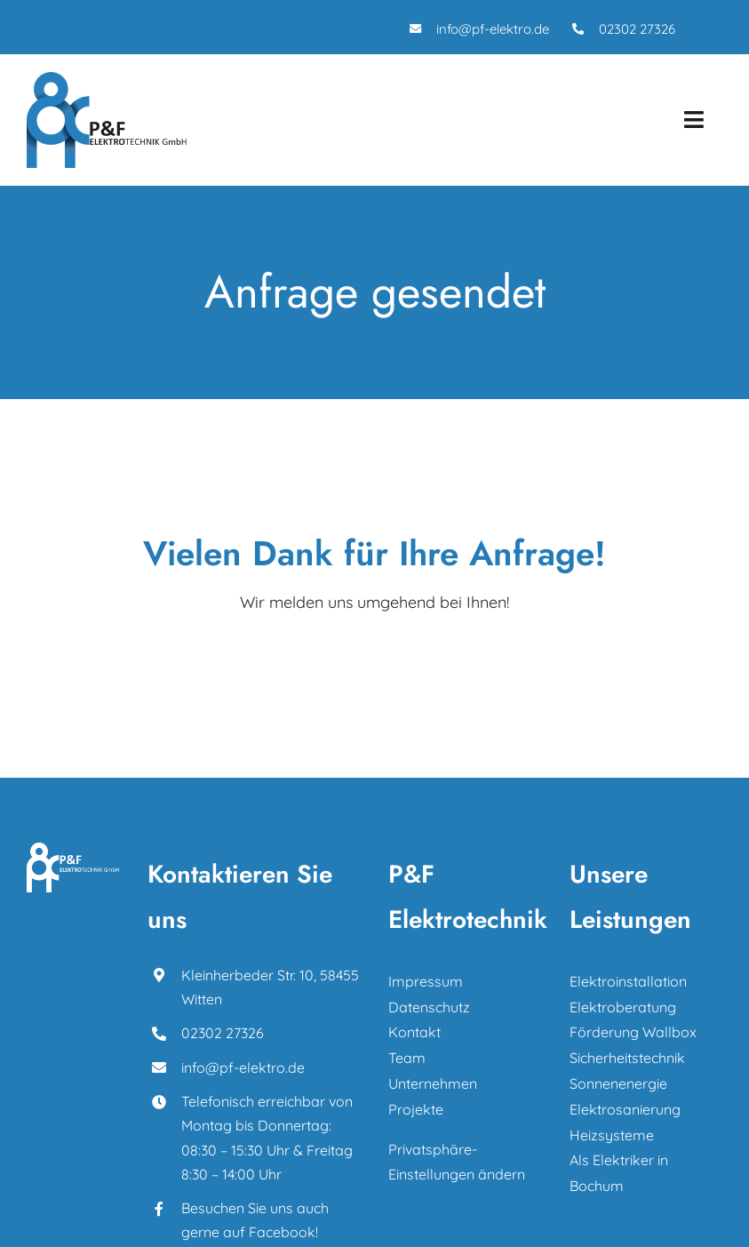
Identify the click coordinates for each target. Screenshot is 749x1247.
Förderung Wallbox (633, 1032)
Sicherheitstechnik (627, 1058)
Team (407, 1058)
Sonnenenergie (618, 1083)
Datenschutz (429, 1007)
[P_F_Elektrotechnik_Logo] (107, 79)
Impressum (427, 981)
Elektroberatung (623, 1007)
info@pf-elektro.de (492, 28)
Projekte (415, 1109)
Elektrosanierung (625, 1109)
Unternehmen (432, 1083)
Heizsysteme (612, 1135)
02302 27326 (637, 28)
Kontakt (414, 1032)
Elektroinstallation (628, 981)
